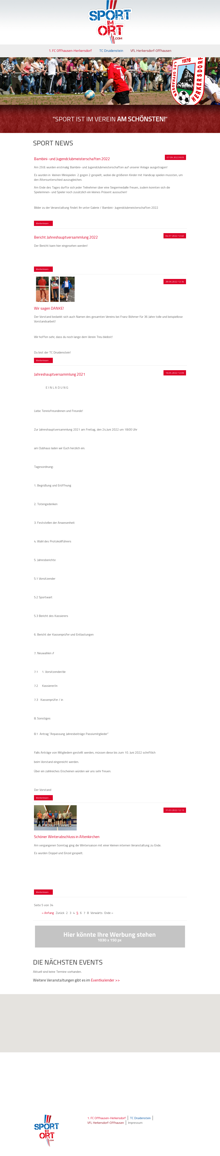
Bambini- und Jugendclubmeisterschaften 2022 (72, 159)
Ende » (108, 912)
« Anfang (48, 912)
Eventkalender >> (105, 980)
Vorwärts (96, 912)
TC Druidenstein (111, 50)
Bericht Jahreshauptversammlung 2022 (66, 237)
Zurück (60, 912)
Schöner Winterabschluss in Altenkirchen (66, 837)
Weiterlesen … (44, 223)
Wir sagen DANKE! (49, 308)
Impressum (135, 1122)
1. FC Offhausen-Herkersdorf (70, 50)
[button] (112, 1027)
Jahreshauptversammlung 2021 (59, 374)
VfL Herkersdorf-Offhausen (150, 50)
